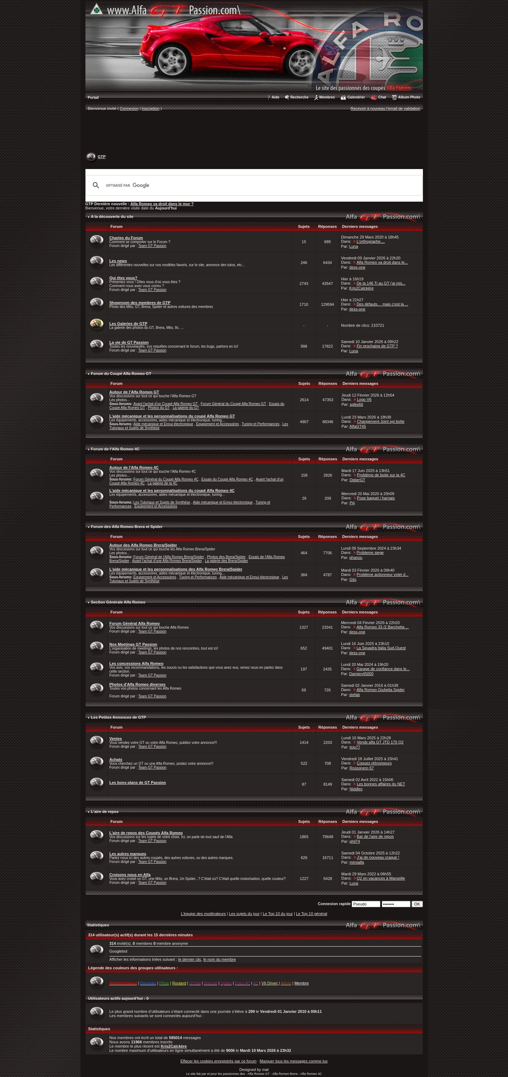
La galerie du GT (186, 408)
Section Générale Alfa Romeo (118, 602)
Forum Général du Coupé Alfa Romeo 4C (165, 479)
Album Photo (409, 97)
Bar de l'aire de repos (375, 836)
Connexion (129, 108)
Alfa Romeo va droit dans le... (382, 262)
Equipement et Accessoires (217, 424)
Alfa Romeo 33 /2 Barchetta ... (383, 627)
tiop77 (355, 747)
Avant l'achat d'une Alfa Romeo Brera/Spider (167, 561)
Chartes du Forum (126, 238)
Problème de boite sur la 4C (381, 475)
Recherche (299, 97)
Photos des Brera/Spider (226, 557)
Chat (382, 97)
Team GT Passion (152, 246)
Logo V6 (364, 399)
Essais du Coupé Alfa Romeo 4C (227, 479)
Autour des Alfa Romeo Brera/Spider (143, 545)
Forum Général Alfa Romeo (135, 623)
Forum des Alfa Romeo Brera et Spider (127, 527)
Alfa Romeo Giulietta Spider (381, 690)
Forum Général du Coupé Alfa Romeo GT (233, 404)
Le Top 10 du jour (278, 913)
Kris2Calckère (361, 288)
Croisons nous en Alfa (130, 875)
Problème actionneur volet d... (382, 574)
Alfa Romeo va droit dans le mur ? (162, 204)
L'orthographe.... (371, 241)
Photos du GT (159, 408)
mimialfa (357, 862)
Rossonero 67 (362, 768)
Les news (118, 261)
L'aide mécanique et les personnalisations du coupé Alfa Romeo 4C (172, 490)
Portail (93, 98)
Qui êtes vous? (124, 278)
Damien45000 (361, 674)
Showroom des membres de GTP (140, 303)
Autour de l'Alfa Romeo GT (134, 392)
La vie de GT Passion (129, 342)
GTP (102, 157)
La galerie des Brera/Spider (226, 561)
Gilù (352, 579)
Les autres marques (128, 854)
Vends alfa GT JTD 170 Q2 (380, 742)
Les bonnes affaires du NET (381, 784)
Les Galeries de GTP (128, 323)
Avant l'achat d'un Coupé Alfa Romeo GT (165, 404)
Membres (327, 97)
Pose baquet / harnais (376, 498)
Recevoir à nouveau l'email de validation (385, 108)
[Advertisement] (254, 133)
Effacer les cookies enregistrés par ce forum (218, 1061)
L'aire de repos (105, 811)
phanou (355, 557)
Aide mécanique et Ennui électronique (163, 424)
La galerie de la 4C (162, 483)
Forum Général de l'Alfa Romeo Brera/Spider (168, 557)
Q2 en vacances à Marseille (381, 878)
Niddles (356, 789)
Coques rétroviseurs (374, 763)
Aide (275, 97)
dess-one (357, 267)
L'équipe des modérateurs (203, 913)
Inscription (151, 108)
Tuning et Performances (260, 424)
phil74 (355, 841)
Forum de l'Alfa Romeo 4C (115, 449)
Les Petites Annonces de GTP (118, 717)
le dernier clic (189, 959)
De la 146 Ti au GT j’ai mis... (381, 283)
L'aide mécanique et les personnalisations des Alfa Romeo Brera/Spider (176, 569)
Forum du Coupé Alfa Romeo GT (121, 373)
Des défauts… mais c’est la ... (382, 304)
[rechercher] (253, 185)
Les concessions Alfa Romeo (136, 663)
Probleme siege (370, 552)
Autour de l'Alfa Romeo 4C (134, 467)
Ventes (116, 738)
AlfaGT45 (358, 426)
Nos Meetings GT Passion (133, 644)
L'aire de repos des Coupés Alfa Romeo (146, 833)
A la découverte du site (112, 216)
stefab (354, 694)
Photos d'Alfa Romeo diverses (138, 684)
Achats (116, 759)
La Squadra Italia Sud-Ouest (381, 648)
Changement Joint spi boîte (380, 421)
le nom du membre (219, 959)
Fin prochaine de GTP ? (377, 346)
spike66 (356, 404)
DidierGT (357, 480)
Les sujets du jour (244, 913)
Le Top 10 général (311, 913)
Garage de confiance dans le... (383, 669)
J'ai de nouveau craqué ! (378, 857)
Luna (353, 246)
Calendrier (356, 97)
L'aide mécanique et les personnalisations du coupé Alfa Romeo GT (172, 416)
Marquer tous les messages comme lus (294, 1061)
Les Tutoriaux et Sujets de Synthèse (161, 502)
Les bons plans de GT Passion (138, 782)
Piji (352, 503)
